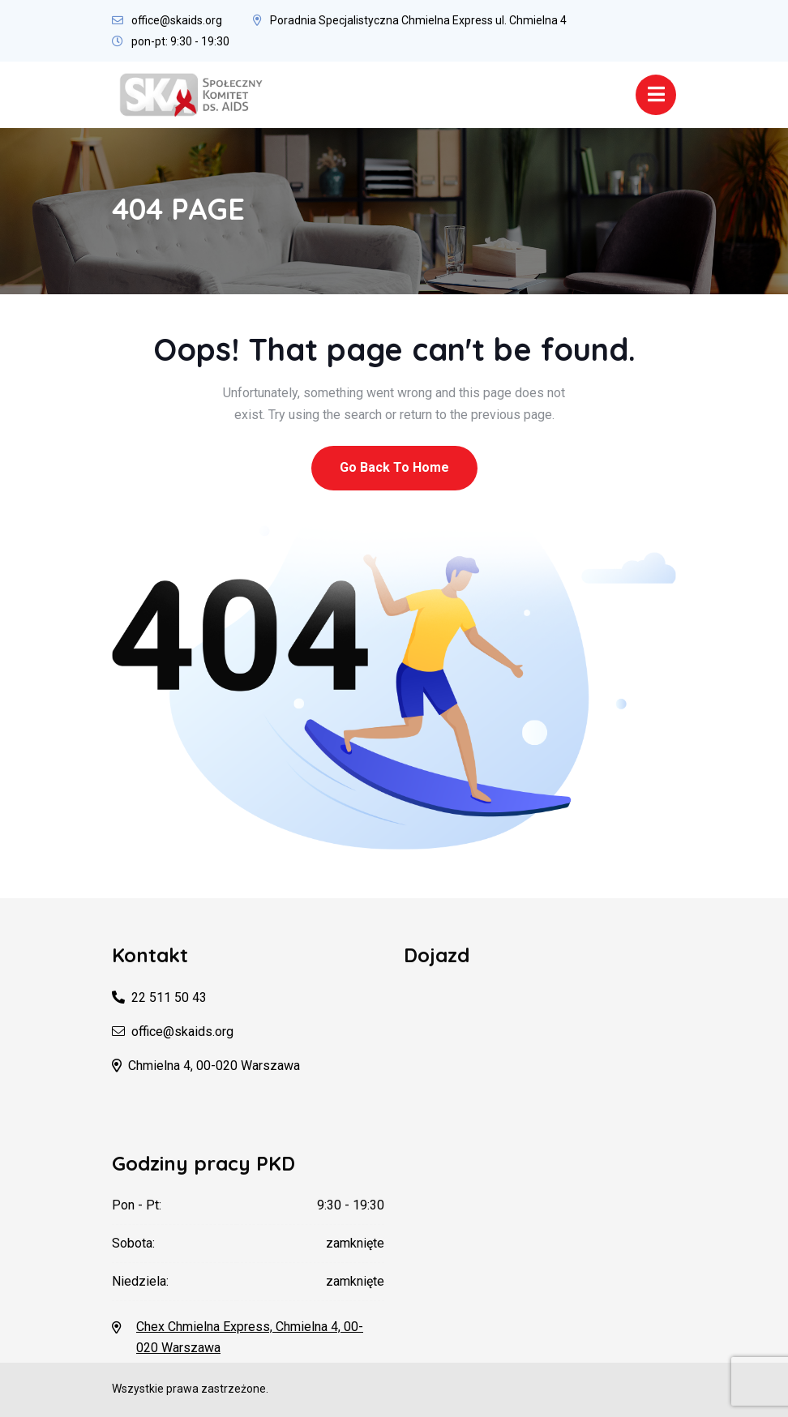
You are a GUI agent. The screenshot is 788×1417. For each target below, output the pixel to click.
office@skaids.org (176, 20)
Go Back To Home (394, 467)
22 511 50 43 (169, 997)
